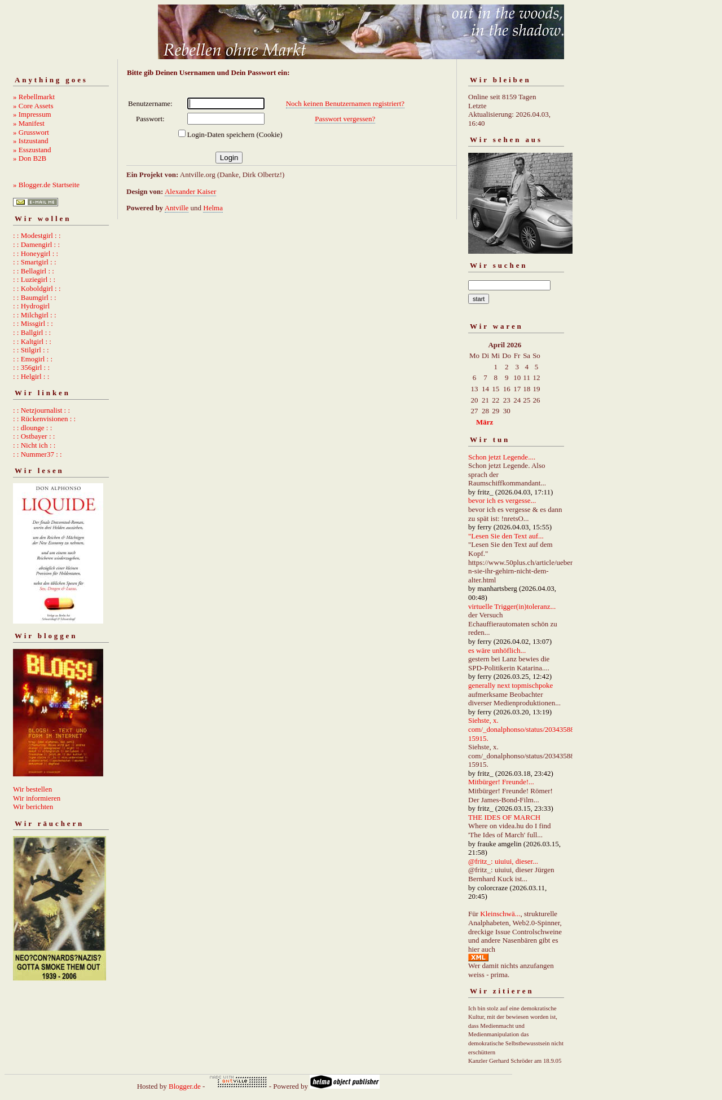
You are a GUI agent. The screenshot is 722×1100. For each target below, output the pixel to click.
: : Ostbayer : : (34, 436)
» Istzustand (30, 140)
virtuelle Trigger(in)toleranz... (512, 606)
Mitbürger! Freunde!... (501, 781)
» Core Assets (33, 105)
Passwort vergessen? (345, 118)
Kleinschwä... (500, 913)
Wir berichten (33, 806)
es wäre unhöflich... (497, 650)
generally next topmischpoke (510, 685)
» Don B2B (29, 158)
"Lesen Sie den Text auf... (506, 536)
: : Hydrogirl (31, 306)
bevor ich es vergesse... (502, 500)
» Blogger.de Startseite (46, 184)
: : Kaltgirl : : (32, 341)
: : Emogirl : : (32, 359)
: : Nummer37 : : (37, 454)
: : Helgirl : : (31, 376)
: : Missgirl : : (33, 323)
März (484, 422)
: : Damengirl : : (36, 244)
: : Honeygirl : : (35, 253)
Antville (177, 208)
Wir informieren (36, 798)
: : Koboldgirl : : (37, 288)
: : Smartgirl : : (34, 262)
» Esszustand (32, 149)
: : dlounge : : (32, 427)
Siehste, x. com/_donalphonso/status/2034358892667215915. (532, 729)
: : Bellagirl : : (33, 271)
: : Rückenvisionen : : (44, 418)
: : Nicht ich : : (34, 445)
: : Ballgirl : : (32, 332)
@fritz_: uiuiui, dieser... (503, 861)
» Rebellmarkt (34, 96)
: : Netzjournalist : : (41, 410)
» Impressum (32, 114)
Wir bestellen (32, 789)
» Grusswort (31, 132)
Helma (213, 208)
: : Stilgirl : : (31, 350)
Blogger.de (185, 1086)
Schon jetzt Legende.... (501, 457)
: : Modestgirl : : (37, 235)
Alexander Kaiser (190, 191)
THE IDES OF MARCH (504, 817)
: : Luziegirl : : (34, 279)
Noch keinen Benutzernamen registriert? (345, 103)
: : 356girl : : (31, 367)
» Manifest (29, 123)
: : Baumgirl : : (34, 297)
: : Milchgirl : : (34, 315)
